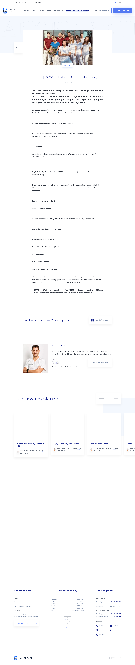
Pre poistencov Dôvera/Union (77, 10)
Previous (101, 398)
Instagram (102, 625)
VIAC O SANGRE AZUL (100, 362)
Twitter (101, 630)
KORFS (34, 10)
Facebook (115, 625)
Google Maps (23, 623)
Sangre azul (117, 616)
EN (120, 2)
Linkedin (115, 630)
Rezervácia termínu (123, 10)
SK (116, 2)
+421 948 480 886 (21, 2)
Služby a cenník (45, 10)
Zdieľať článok (102, 320)
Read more (31, 435)
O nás (26, 10)
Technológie (59, 10)
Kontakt (95, 10)
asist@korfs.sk (38, 2)
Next (116, 398)
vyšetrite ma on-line (102, 10)
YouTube (101, 634)
